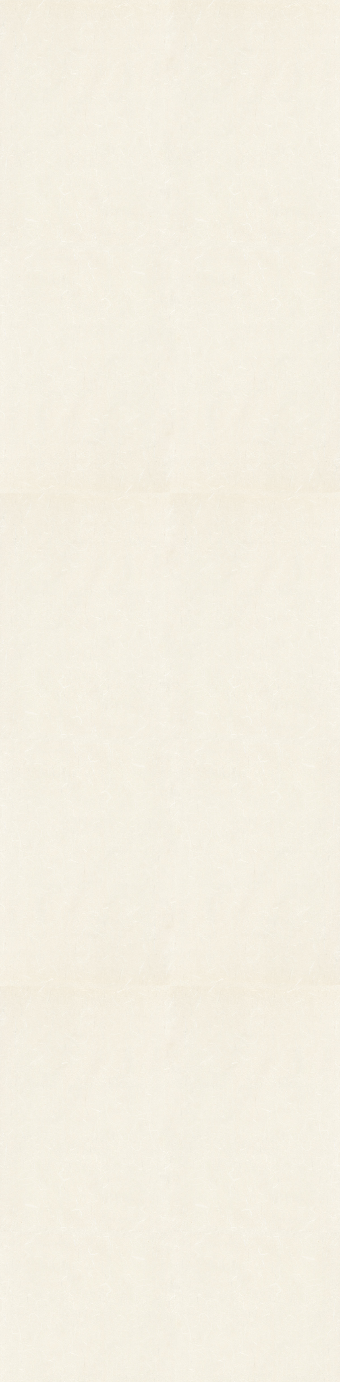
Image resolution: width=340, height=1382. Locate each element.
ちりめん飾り (107, 1302)
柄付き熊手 (36, 1246)
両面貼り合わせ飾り (113, 1293)
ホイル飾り (105, 1265)
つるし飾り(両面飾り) (115, 1283)
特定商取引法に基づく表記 (218, 1276)
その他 (31, 1256)
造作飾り (103, 1311)
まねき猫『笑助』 (42, 1299)
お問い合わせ (316, 13)
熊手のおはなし (170, 13)
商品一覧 (117, 13)
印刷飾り (103, 1256)
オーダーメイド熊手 (44, 1265)
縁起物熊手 (15, 1257)
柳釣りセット (38, 1290)
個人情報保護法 (233, 1262)
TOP (72, 13)
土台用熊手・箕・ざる (115, 1321)
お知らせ (218, 13)
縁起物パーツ (82, 1260)
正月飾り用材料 (109, 1274)
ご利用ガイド (267, 13)
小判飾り (103, 1246)
